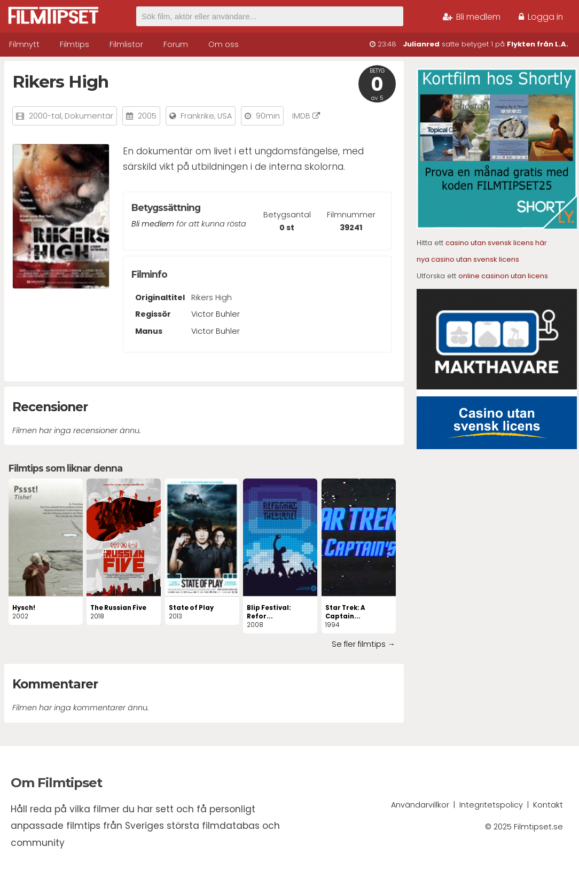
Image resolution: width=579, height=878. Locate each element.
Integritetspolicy (491, 804)
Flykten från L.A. (537, 44)
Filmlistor (126, 44)
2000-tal (45, 116)
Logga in (541, 17)
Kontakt (548, 804)
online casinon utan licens (503, 276)
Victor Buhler (215, 314)
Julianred (421, 44)
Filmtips (74, 44)
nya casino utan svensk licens (468, 259)
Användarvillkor (420, 804)
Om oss (223, 44)
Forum (175, 44)
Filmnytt (24, 44)
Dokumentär (89, 116)
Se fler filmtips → (363, 644)
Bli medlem (471, 17)
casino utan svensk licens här (496, 243)
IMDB (306, 116)
